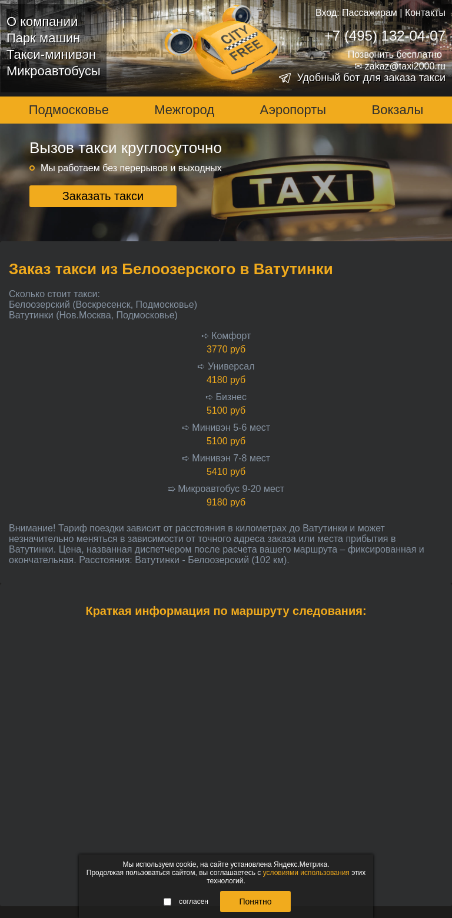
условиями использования (306, 873)
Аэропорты (293, 109)
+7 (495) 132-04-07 (385, 36)
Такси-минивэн (51, 54)
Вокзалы (398, 109)
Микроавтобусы (53, 71)
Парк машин (43, 38)
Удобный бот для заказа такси (371, 78)
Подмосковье (69, 109)
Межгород (184, 109)
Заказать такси (103, 195)
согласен (186, 901)
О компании (42, 21)
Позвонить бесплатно (395, 54)
